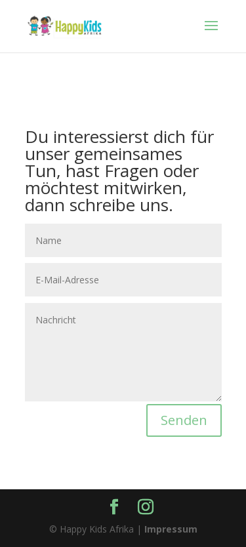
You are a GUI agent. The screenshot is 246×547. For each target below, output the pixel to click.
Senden (184, 420)
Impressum (170, 529)
